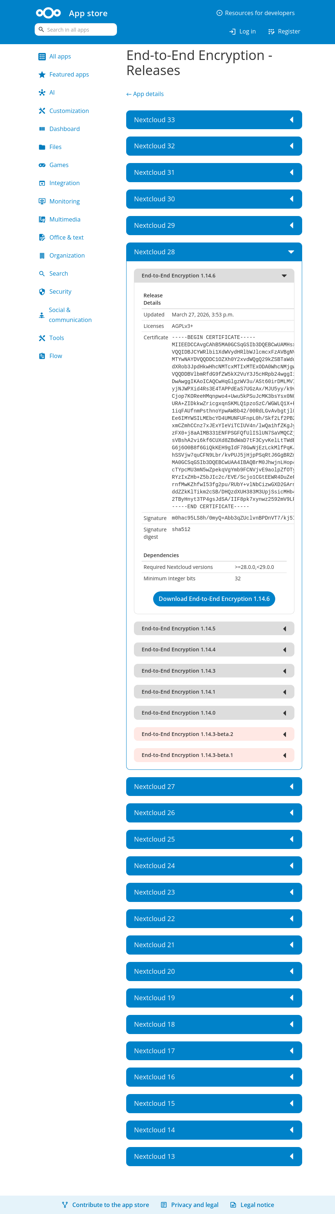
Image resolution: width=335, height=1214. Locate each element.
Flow (50, 356)
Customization (63, 111)
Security (55, 291)
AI (46, 92)
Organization (61, 255)
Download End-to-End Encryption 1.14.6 (214, 599)
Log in (242, 31)
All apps (54, 56)
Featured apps (63, 74)
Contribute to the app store (105, 1205)
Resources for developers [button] (255, 12)
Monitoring (59, 201)
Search (53, 273)
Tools (51, 338)
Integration (59, 183)
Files (50, 147)
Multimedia (59, 219)
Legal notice (251, 1205)
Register (283, 31)
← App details (145, 94)
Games (53, 165)
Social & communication (65, 315)
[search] (76, 29)
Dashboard (59, 129)
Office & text (61, 237)
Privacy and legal (189, 1205)
